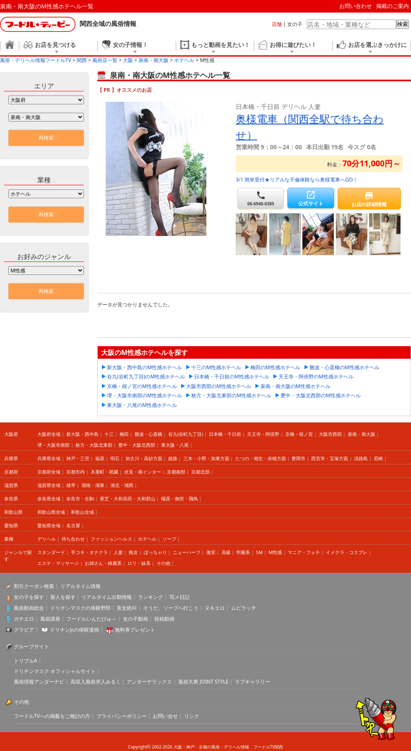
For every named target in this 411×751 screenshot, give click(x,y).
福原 (99, 458)
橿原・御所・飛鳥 (179, 498)
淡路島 (361, 458)
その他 (163, 563)
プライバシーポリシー (121, 716)
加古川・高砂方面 (143, 458)
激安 (211, 552)
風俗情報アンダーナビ (39, 681)
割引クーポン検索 (34, 586)
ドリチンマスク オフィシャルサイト (55, 671)
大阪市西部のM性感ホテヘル (218, 386)
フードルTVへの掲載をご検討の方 (52, 716)
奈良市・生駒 (80, 498)
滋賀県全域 (48, 485)
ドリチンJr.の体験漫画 (74, 629)
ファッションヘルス (111, 539)
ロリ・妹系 (139, 563)
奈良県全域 (48, 498)
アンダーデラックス (149, 681)
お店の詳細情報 (369, 199)
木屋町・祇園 (104, 472)
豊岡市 (298, 458)
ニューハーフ (186, 552)
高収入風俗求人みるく (95, 681)
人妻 (118, 552)
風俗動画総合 (29, 607)
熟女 (133, 552)
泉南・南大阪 (361, 434)
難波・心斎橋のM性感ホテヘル (345, 367)
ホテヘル (147, 539)
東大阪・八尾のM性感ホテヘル (142, 405)
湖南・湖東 (92, 485)
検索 (402, 24)
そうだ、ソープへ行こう (170, 607)
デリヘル (46, 539)
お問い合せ (165, 716)
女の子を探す (29, 597)
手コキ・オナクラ (89, 552)
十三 (109, 434)
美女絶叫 (127, 607)
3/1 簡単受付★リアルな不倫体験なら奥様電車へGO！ (297, 179)
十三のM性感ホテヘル (216, 367)
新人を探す (62, 597)
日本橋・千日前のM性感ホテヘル (231, 376)
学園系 (243, 552)
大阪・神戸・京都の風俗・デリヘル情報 (211, 747)
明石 (115, 458)
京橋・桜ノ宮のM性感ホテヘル (142, 386)
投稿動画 (164, 618)
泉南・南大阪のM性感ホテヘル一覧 (47, 6)
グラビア (24, 629)
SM (259, 552)
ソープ (169, 539)
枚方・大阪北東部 (93, 445)
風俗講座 (50, 618)
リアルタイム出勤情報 (106, 597)
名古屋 (73, 525)
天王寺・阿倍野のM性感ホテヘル (316, 376)
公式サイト (310, 198)
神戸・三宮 (77, 458)
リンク (191, 716)
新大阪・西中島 (82, 434)
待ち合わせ (73, 539)
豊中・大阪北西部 (136, 445)
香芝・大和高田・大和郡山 (127, 498)
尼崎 (378, 458)
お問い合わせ (355, 6)
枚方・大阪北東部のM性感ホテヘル (231, 395)
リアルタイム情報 (80, 586)
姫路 (172, 458)
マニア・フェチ (304, 552)
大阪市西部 (330, 434)
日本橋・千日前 (225, 434)
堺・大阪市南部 (53, 445)
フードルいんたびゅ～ (91, 618)
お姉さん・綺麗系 (103, 563)
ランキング (150, 597)
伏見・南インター (142, 472)
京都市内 (75, 472)
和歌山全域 (82, 512)
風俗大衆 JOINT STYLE (203, 681)
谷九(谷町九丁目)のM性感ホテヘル (146, 376)
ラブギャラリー (252, 681)
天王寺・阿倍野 (263, 434)
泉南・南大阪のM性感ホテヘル (295, 386)
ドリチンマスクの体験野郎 (80, 607)
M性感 (275, 552)
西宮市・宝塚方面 (329, 458)
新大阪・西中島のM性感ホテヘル (144, 367)
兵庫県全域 (48, 458)
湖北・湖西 (121, 485)
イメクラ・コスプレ (346, 552)
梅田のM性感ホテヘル (275, 367)
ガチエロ (24, 618)
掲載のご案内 (392, 6)
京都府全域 (48, 472)
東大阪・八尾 (175, 445)
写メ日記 (179, 597)
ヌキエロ (215, 607)
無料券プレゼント (135, 629)
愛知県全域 (48, 525)
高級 (226, 552)
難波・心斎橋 (148, 434)
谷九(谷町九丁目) (185, 434)
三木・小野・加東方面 (206, 458)
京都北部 (200, 472)
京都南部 (176, 472)
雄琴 (70, 485)
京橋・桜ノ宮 (299, 434)
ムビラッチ (243, 607)
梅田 (124, 434)
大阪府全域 (48, 434)
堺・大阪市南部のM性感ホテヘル (144, 395)
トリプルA (25, 660)
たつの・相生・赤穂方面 (260, 458)
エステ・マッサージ (58, 563)
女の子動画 (135, 618)
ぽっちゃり (155, 552)
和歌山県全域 (51, 512)
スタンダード (51, 552)
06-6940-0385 (260, 198)
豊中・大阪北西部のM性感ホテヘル (321, 395)
